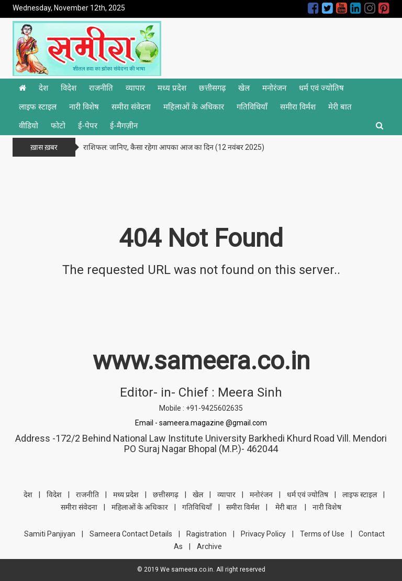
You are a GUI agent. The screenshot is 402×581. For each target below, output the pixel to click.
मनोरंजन (274, 88)
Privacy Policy (263, 534)
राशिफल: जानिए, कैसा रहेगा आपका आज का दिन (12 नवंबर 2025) (173, 147)
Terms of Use (322, 534)
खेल (244, 88)
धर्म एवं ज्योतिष (321, 88)
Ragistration (206, 534)
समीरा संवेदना (131, 107)
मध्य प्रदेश (172, 88)
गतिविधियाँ (252, 107)
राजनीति (101, 88)
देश (43, 88)
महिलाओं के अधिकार (193, 107)
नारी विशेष (84, 107)
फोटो (58, 125)
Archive (209, 546)
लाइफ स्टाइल (38, 107)
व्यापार (135, 88)
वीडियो (28, 125)
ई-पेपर (87, 125)
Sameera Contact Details (131, 534)
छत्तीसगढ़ (212, 88)
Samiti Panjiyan (49, 534)
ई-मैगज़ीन (124, 125)
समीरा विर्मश (298, 107)
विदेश (68, 88)
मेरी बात (340, 107)
